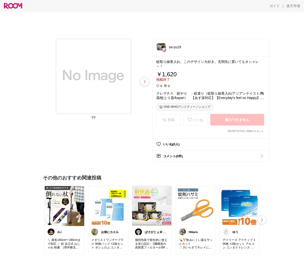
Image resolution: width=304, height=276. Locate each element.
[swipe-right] (144, 82)
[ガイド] (275, 6)
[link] (64, 206)
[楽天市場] (293, 6)
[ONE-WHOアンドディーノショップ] (184, 107)
